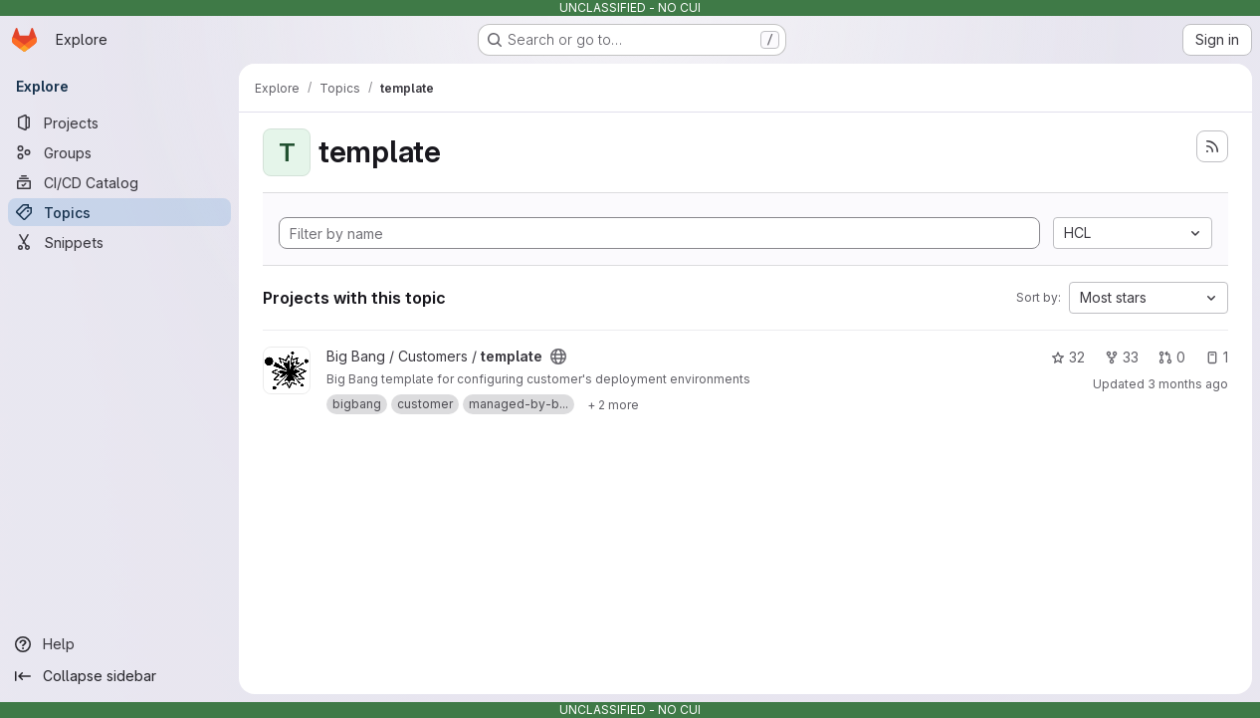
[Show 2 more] (613, 404)
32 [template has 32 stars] (1068, 357)
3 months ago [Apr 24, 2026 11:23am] (1188, 383)
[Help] (119, 644)
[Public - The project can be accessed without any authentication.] (558, 356)
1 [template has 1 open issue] (1216, 357)
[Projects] (119, 122)
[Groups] (119, 152)
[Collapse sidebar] (119, 676)
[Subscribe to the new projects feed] (1212, 146)
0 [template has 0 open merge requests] (1171, 357)
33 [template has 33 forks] (1122, 357)
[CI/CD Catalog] (119, 182)
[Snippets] (119, 242)
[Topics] (119, 212)
